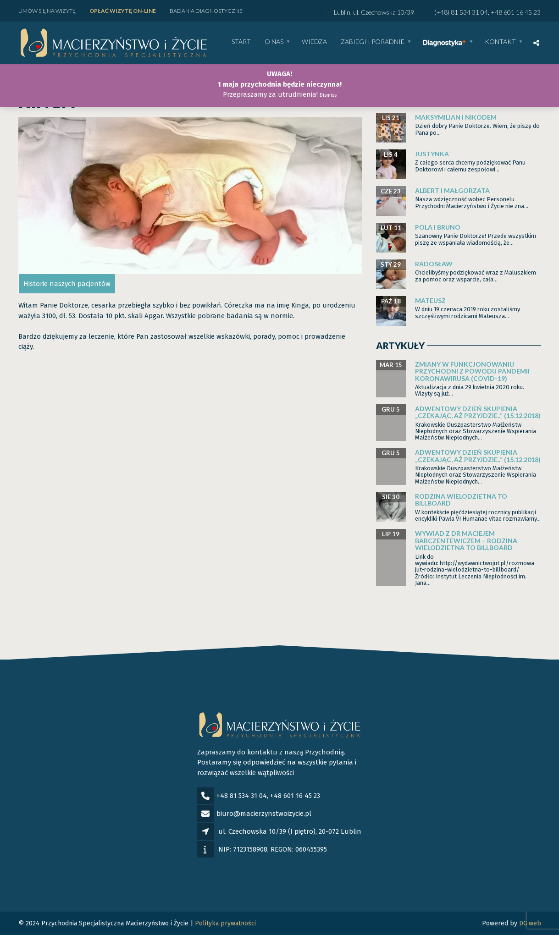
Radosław (434, 264)
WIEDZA (314, 42)
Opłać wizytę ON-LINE (122, 10)
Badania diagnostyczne (206, 10)
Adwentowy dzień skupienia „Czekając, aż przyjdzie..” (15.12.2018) (478, 412)
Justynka (432, 154)
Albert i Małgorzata (452, 190)
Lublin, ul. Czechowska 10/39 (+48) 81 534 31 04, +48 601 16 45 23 (432, 12)
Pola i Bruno (437, 227)
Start (241, 42)
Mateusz (430, 300)
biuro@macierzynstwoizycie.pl (263, 813)
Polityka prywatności (225, 923)
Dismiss (328, 95)
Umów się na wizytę (47, 10)
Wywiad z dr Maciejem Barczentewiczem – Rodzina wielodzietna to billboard (466, 540)
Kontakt (500, 42)
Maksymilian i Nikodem (456, 117)
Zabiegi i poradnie (372, 42)
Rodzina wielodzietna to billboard (461, 499)
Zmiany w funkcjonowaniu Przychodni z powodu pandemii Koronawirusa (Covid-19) (472, 371)
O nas (274, 42)
